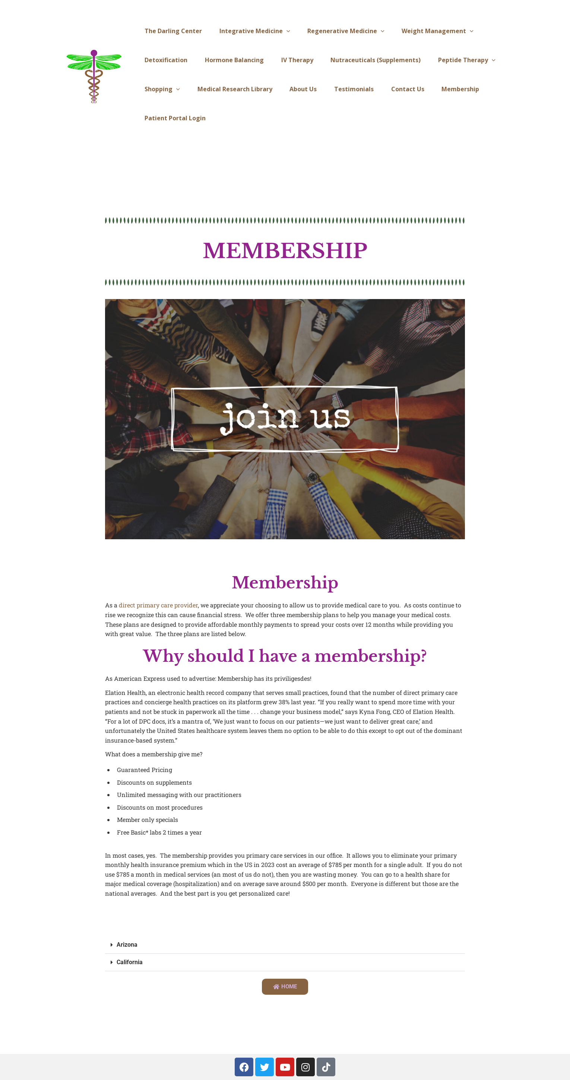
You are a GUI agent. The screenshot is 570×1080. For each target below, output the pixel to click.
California (130, 962)
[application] (282, 31)
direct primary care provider (158, 605)
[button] (285, 945)
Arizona (127, 944)
